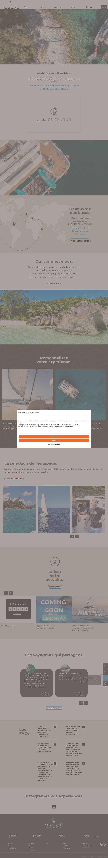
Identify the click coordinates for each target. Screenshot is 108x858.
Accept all (54, 437)
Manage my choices (54, 444)
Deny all (54, 440)
